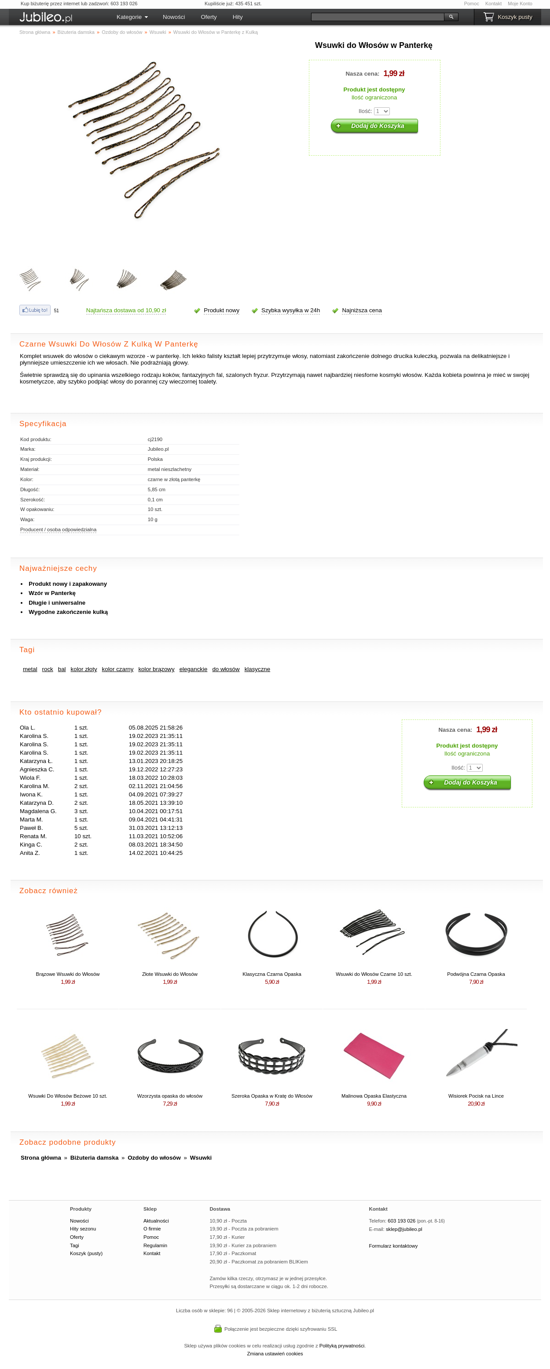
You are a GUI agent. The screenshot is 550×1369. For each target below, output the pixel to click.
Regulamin (155, 1245)
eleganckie (194, 669)
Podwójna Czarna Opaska (476, 974)
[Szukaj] (377, 17)
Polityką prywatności (342, 1345)
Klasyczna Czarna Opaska (271, 974)
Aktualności (156, 1220)
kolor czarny (118, 669)
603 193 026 (401, 1220)
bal (62, 669)
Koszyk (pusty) (86, 1253)
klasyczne (258, 669)
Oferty (208, 17)
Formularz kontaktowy (393, 1246)
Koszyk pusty (515, 17)
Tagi (74, 1245)
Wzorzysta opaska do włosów (170, 1096)
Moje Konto (520, 3)
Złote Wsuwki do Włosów (170, 974)
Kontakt (493, 3)
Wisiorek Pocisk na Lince (476, 1096)
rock (47, 669)
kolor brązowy (156, 669)
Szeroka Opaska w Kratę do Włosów (271, 1096)
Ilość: (365, 111)
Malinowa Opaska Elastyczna (374, 1096)
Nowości (174, 17)
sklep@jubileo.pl (404, 1229)
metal (30, 669)
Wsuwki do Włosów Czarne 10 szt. (374, 974)
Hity (238, 17)
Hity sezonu (83, 1228)
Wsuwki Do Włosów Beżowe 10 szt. (67, 1096)
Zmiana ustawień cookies (275, 1353)
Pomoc (471, 3)
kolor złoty (84, 669)
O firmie (152, 1228)
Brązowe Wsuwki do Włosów (68, 974)
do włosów (225, 669)
